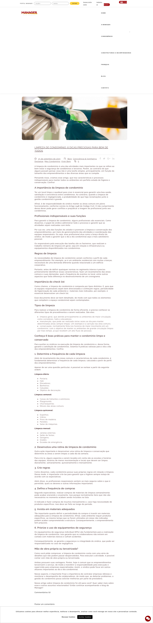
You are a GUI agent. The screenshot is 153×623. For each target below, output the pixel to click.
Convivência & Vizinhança (85, 85)
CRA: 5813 (41, 580)
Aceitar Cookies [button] (85, 617)
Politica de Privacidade (107, 600)
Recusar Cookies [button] (68, 617)
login (56, 539)
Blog (70, 85)
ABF (21, 585)
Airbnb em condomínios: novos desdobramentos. (75, 558)
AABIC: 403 (24, 582)
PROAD (40, 585)
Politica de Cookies (105, 594)
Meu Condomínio (52, 87)
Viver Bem (66, 87)
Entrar (74, 3)
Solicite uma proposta (76, 580)
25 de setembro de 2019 (49, 85)
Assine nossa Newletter (108, 587)
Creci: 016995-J (26, 580)
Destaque (39, 87)
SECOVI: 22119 (43, 582)
